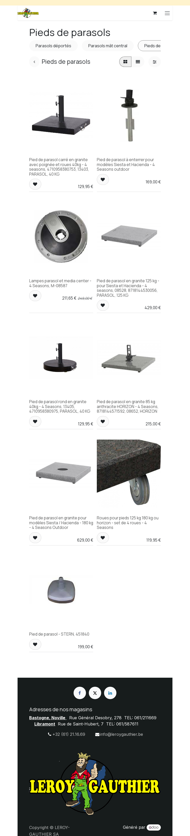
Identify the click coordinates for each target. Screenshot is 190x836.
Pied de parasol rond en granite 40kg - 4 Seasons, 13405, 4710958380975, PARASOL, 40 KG (59, 406)
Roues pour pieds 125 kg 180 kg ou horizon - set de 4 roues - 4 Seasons (128, 522)
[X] (95, 693)
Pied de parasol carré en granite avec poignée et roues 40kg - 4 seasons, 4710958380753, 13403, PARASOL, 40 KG (59, 167)
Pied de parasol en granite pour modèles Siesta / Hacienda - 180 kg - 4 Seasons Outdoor (61, 522)
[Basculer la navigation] (167, 12)
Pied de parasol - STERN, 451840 (59, 634)
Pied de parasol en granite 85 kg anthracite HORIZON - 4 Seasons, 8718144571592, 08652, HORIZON (128, 406)
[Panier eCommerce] (155, 13)
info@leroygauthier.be (121, 734)
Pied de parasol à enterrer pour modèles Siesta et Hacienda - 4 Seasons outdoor (126, 164)
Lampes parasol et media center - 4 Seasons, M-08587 (60, 283)
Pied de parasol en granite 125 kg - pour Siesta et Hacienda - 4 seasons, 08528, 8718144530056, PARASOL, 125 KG (128, 288)
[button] (35, 184)
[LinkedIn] (110, 693)
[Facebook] (80, 693)
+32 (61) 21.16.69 (68, 734)
